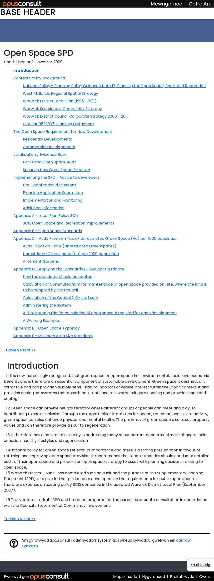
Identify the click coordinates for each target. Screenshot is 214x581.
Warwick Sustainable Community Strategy (62, 108)
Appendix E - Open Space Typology (46, 328)
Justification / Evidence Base (40, 154)
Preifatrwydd (182, 576)
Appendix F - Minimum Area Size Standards (53, 336)
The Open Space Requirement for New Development (62, 131)
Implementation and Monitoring (52, 200)
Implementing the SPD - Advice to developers (56, 177)
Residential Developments (47, 139)
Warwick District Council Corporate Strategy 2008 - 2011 (75, 116)
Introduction (26, 70)
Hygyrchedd (153, 576)
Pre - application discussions (49, 185)
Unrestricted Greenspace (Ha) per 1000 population (71, 253)
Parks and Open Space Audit (49, 162)
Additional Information (44, 208)
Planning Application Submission (53, 192)
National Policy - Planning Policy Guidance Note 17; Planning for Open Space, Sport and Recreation (114, 86)
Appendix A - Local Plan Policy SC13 (46, 215)
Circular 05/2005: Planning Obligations (58, 124)
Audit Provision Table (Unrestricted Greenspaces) (69, 246)
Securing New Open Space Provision (56, 170)
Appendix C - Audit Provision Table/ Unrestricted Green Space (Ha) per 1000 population (95, 238)
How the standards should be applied (57, 276)
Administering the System (47, 305)
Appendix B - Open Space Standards (47, 231)
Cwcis (204, 576)
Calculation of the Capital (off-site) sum (60, 297)
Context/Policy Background (39, 78)
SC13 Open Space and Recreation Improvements (68, 223)
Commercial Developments (49, 147)
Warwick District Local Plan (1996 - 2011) (60, 101)
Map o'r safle (125, 576)
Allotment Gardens (41, 261)
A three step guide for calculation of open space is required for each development (100, 313)
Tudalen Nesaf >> (20, 350)
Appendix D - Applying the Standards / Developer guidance (68, 269)
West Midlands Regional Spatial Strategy (60, 93)
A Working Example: (41, 320)
